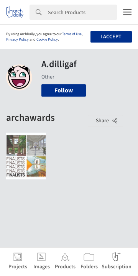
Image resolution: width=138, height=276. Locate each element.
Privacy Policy (17, 39)
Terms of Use (72, 34)
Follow (63, 90)
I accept (111, 37)
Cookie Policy (47, 39)
